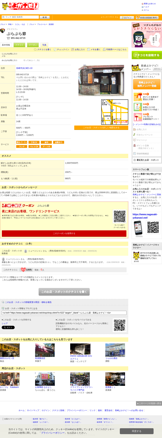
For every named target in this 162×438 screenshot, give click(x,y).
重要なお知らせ (150, 4)
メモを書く (96, 49)
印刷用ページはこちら (116, 49)
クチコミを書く (44, 49)
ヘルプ (146, 7)
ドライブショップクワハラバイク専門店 (81, 388)
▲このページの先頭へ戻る (149, 403)
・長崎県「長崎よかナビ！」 (138, 419)
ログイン (127, 17)
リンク (92, 410)
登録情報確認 (143, 153)
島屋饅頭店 (40, 358)
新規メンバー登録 (147, 17)
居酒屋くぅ (110, 387)
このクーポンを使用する (64, 233)
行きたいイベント (145, 135)
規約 (100, 410)
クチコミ (19, 45)
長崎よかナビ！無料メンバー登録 (146, 84)
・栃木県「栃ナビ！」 (39, 419)
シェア (5, 323)
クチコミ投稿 (58, 410)
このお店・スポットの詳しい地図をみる (101, 127)
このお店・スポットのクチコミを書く (64, 291)
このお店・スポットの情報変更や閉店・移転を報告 (28, 302)
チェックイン (63, 49)
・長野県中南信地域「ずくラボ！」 (140, 422)
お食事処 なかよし (43, 387)
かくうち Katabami (9, 387)
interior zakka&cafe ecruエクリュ (81, 357)
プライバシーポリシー (77, 410)
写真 (44, 45)
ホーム (146, 10)
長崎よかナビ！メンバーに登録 (147, 194)
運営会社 (108, 410)
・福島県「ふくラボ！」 (40, 422)
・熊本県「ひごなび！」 (72, 419)
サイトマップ (33, 410)
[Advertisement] (90, 7)
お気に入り (80, 49)
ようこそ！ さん (109, 17)
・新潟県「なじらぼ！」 (72, 422)
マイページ (142, 140)
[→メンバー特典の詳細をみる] (147, 124)
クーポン (33, 45)
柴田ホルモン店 (7, 358)
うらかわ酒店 (111, 358)
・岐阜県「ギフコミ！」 (104, 422)
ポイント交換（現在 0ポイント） (146, 147)
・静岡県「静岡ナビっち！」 (106, 419)
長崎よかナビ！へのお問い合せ (129, 410)
